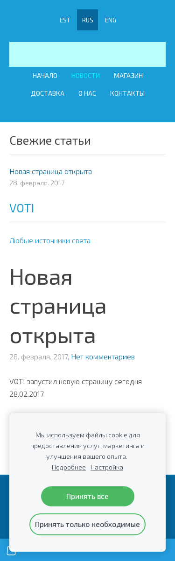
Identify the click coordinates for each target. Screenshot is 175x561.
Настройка (107, 467)
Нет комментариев (103, 356)
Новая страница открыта (57, 305)
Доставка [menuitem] (47, 93)
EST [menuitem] (65, 20)
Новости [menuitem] (85, 75)
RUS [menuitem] (87, 20)
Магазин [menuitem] (128, 75)
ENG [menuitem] (110, 20)
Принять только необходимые (87, 523)
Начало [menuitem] (45, 75)
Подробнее (69, 467)
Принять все (87, 495)
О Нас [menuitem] (87, 93)
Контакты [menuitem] (127, 93)
